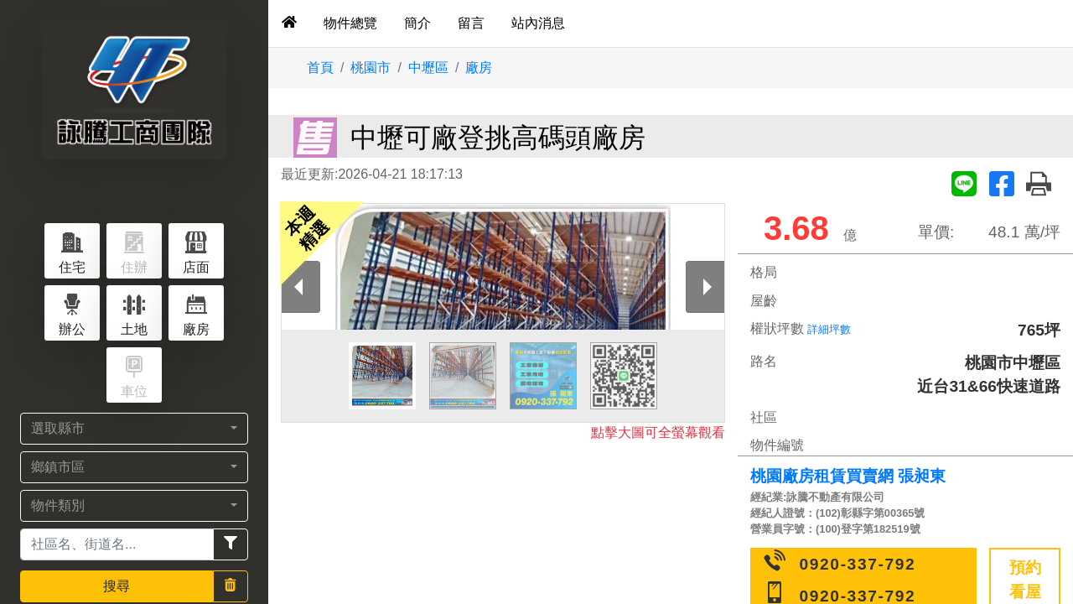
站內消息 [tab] (538, 23)
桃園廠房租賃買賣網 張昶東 (848, 476)
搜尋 (116, 586)
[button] (134, 429)
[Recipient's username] (117, 544)
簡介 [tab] (417, 23)
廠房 (478, 67)
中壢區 (428, 67)
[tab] (289, 23)
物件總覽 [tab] (350, 23)
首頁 (320, 67)
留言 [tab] (471, 23)
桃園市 (370, 67)
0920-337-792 (858, 564)
